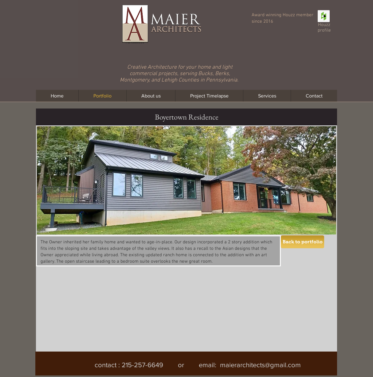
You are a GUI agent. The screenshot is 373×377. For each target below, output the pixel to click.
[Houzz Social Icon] (324, 16)
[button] (86, 305)
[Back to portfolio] (302, 241)
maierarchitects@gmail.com (260, 364)
